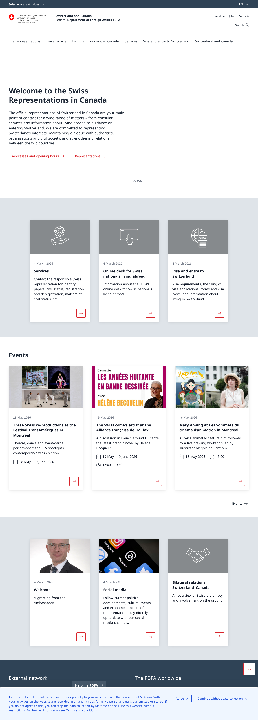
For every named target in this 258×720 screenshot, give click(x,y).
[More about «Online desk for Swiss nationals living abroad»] (150, 276)
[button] (24, 41)
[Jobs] (231, 16)
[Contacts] (243, 16)
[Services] (131, 41)
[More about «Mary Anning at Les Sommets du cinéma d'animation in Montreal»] (240, 444)
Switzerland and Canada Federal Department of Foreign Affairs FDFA (88, 18)
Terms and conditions (81, 710)
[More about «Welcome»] (81, 600)
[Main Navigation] (126, 41)
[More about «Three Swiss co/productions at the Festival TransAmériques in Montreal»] (74, 444)
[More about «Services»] (81, 276)
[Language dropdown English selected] (242, 4)
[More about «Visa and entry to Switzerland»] (219, 276)
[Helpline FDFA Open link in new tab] (89, 648)
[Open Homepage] (64, 21)
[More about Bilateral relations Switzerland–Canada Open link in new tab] (219, 600)
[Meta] (231, 16)
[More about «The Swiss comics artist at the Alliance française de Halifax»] (157, 444)
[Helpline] (219, 16)
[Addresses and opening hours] (38, 137)
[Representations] (90, 137)
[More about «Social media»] (150, 600)
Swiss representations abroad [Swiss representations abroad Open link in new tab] (160, 656)
